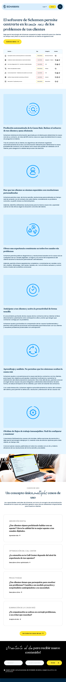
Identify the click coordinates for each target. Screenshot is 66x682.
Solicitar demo (12, 42)
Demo (52, 6)
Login (44, 6)
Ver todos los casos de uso (33, 633)
